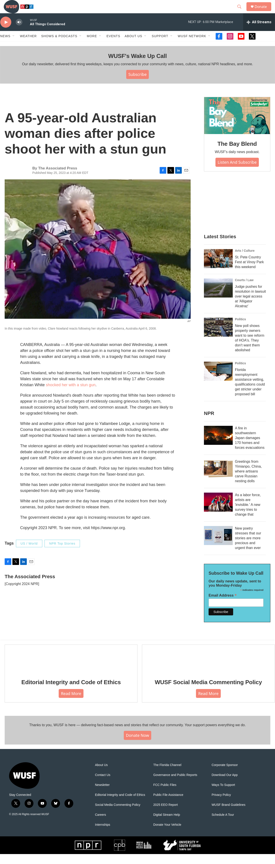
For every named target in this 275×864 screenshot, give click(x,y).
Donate (263, 11)
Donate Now (137, 745)
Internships (102, 834)
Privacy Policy (221, 804)
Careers (100, 824)
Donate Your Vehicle (167, 834)
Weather (28, 46)
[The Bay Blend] (237, 125)
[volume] (19, 32)
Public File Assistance (168, 804)
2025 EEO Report (165, 814)
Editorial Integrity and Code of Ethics (71, 692)
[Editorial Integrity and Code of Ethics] (71, 668)
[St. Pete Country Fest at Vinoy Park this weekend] (218, 268)
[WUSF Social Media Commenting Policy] (208, 668)
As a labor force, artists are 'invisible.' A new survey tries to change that (248, 514)
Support (160, 46)
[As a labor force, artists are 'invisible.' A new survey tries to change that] (218, 512)
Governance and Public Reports (175, 785)
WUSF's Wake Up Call (137, 66)
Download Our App (225, 785)
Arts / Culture (245, 260)
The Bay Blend (237, 153)
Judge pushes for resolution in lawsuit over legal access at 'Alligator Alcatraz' (250, 306)
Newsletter (102, 795)
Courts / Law (244, 290)
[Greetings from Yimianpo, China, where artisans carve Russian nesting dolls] (218, 478)
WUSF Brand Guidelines (229, 814)
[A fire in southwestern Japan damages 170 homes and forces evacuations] (218, 445)
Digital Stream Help (166, 824)
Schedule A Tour (223, 824)
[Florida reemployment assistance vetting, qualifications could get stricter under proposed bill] (218, 381)
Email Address (223, 605)
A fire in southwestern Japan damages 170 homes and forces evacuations (249, 447)
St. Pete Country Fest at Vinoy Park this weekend (249, 272)
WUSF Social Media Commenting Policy (208, 692)
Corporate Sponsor (225, 775)
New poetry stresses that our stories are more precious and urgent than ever (248, 548)
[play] (5, 32)
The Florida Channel (167, 775)
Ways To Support (223, 795)
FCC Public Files (164, 795)
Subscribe (137, 84)
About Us (101, 775)
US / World (29, 553)
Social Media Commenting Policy (117, 814)
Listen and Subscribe (237, 172)
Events (113, 46)
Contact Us (102, 785)
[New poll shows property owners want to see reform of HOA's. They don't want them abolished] (218, 337)
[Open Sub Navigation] (13, 46)
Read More (71, 703)
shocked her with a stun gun (70, 395)
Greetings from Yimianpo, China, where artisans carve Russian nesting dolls (248, 481)
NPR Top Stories (62, 553)
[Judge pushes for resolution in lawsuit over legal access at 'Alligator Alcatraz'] (218, 297)
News (5, 46)
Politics (240, 329)
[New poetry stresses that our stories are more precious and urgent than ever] (218, 545)
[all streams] (259, 32)
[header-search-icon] (241, 12)
